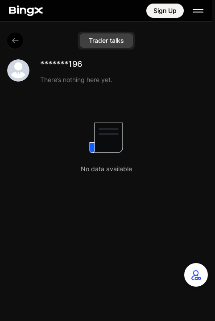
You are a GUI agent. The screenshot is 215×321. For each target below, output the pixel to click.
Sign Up (165, 10)
